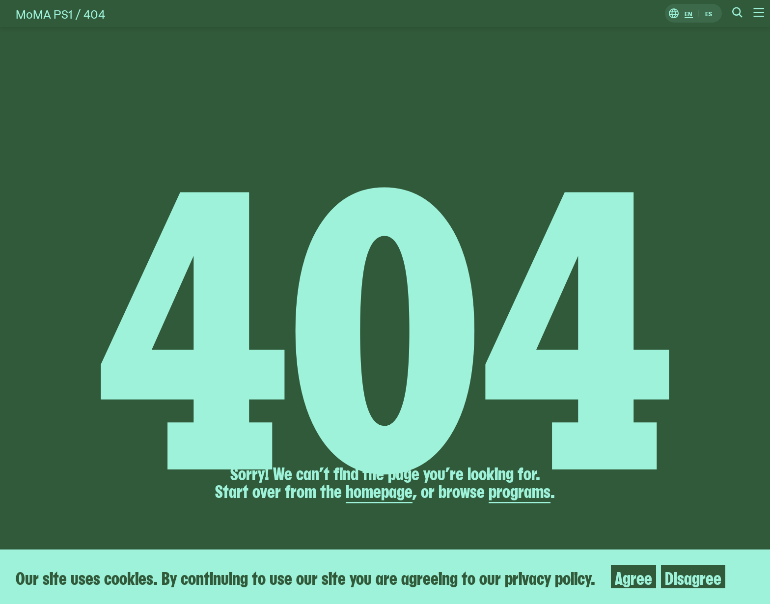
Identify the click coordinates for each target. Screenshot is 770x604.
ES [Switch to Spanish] (708, 13)
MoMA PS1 (44, 13)
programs (519, 490)
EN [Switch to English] (688, 13)
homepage (379, 490)
